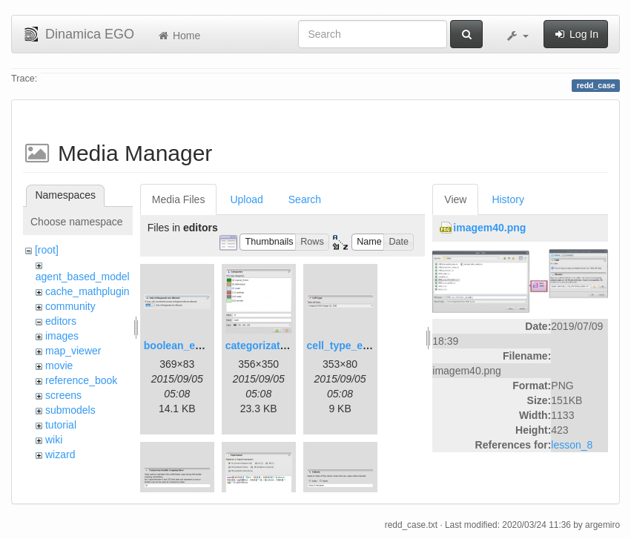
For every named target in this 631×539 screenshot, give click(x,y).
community (70, 306)
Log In (575, 34)
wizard (60, 454)
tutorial (60, 425)
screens (63, 395)
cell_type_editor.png (357, 345)
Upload (246, 199)
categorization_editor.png (288, 345)
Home (178, 36)
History (508, 199)
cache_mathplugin (87, 291)
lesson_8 (571, 445)
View (455, 199)
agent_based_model (83, 276)
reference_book (81, 380)
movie (59, 365)
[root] (47, 250)
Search (304, 199)
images (62, 336)
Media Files (178, 199)
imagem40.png (489, 228)
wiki (53, 440)
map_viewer (73, 351)
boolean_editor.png (191, 345)
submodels (70, 410)
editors (60, 321)
